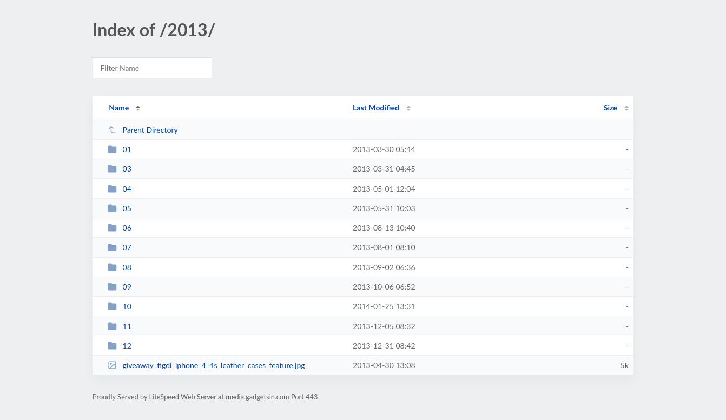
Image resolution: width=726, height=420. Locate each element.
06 (119, 227)
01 (119, 149)
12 (119, 345)
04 (119, 188)
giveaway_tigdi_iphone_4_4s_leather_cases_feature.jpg (206, 365)
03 (119, 168)
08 (119, 267)
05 (119, 208)
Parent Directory (143, 129)
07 (119, 247)
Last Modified (376, 107)
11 (119, 326)
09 (119, 286)
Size (610, 107)
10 (119, 306)
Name (119, 107)
